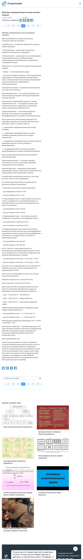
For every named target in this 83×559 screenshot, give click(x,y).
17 (33, 26)
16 (28, 26)
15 (23, 26)
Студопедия (11, 3)
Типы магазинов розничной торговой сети (17, 427)
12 (8, 26)
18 (38, 26)
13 (13, 26)
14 (18, 26)
